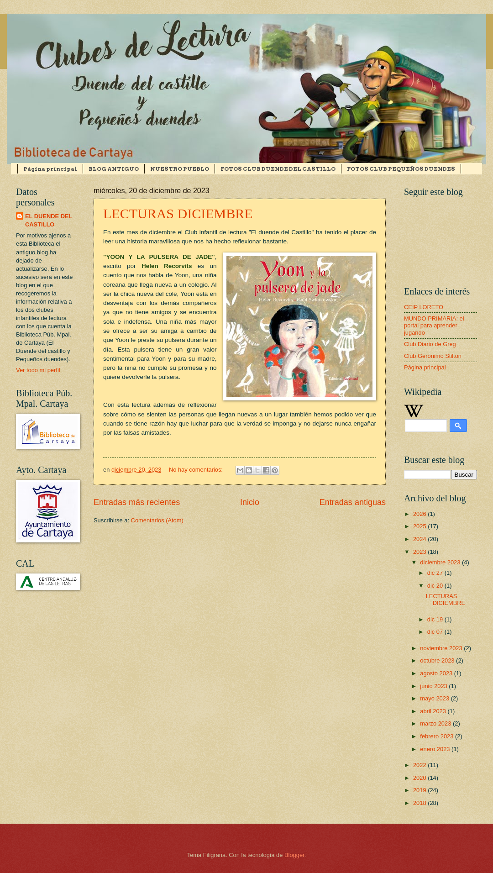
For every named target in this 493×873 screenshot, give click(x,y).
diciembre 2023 (441, 562)
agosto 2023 (437, 673)
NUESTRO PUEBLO (179, 168)
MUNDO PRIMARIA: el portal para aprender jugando (434, 325)
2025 (420, 526)
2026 (420, 513)
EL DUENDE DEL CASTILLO (49, 220)
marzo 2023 (436, 723)
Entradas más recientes (137, 502)
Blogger (294, 855)
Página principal (50, 168)
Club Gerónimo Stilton (433, 355)
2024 (420, 539)
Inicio (249, 502)
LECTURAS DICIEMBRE (178, 213)
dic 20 (436, 585)
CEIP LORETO (423, 307)
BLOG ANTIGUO (114, 168)
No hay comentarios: (197, 469)
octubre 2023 (438, 660)
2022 (420, 765)
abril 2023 (433, 711)
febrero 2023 (437, 736)
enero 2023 (435, 749)
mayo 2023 (435, 698)
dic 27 (436, 572)
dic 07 (436, 631)
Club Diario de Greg (430, 344)
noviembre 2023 (442, 648)
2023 (420, 551)
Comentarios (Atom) (157, 520)
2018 (420, 802)
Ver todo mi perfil (38, 370)
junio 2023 (434, 686)
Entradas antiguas (353, 502)
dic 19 (436, 619)
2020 (420, 777)
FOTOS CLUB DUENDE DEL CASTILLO (278, 168)
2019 (420, 790)
